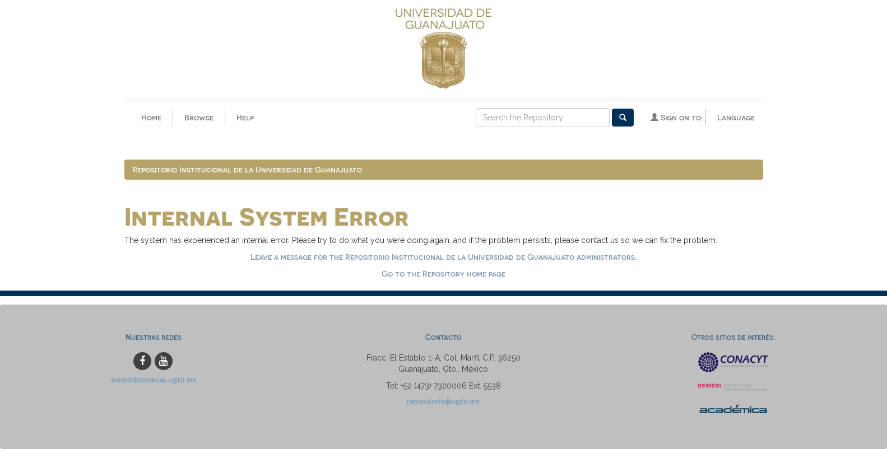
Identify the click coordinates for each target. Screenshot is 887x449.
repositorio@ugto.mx (443, 401)
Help (245, 117)
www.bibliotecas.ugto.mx (153, 380)
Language (736, 117)
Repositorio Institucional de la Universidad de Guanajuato (247, 169)
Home (151, 117)
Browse (198, 117)
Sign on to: (677, 117)
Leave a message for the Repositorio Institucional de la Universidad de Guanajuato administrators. (443, 256)
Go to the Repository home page (443, 273)
